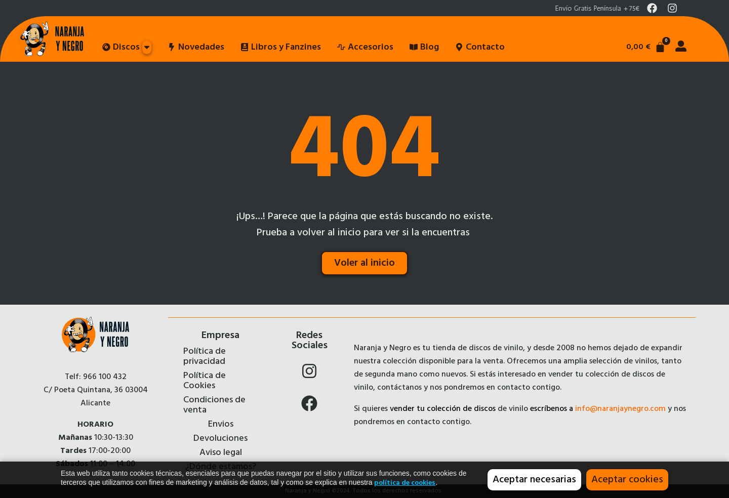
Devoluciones (220, 439)
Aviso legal (220, 453)
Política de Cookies (204, 381)
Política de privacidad (204, 357)
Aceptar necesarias (534, 480)
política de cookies (404, 483)
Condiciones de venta (214, 405)
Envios (220, 425)
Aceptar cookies (627, 480)
